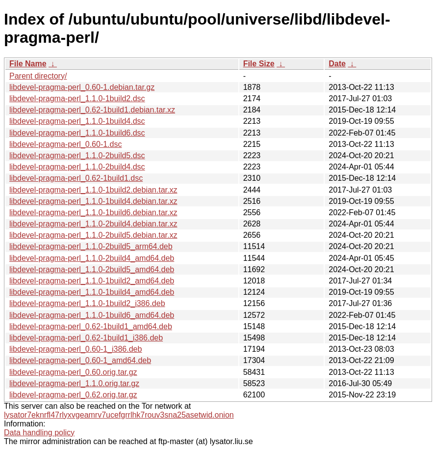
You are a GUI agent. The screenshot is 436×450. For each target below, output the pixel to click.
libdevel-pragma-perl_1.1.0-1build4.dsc (77, 121)
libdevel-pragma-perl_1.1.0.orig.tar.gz (74, 383)
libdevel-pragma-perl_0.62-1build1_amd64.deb (90, 326)
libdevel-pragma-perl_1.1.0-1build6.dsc (77, 133)
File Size (259, 63)
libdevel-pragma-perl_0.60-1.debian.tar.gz (81, 87)
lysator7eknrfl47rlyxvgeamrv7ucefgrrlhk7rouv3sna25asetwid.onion (119, 415)
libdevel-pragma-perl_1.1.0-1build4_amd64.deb (91, 292)
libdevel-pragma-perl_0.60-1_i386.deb (75, 349)
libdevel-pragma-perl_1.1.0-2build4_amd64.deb (91, 258)
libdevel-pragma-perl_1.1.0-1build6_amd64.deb (91, 315)
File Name (28, 63)
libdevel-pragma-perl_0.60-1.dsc (65, 144)
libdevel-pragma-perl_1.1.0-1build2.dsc (77, 98)
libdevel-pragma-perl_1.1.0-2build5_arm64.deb (91, 246)
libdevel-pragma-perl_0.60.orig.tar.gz (73, 372)
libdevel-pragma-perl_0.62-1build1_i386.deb (86, 338)
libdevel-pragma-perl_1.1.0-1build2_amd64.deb (91, 281)
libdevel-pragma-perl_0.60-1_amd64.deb (80, 360)
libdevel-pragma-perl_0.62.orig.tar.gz (73, 395)
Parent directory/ (38, 76)
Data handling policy (39, 432)
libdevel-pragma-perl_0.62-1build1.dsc (76, 178)
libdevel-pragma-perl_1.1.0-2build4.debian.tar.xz (93, 224)
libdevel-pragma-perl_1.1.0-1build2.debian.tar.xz (93, 190)
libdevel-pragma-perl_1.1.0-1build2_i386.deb (87, 303)
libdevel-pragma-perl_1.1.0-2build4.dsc (77, 167)
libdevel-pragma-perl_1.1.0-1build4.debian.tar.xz (93, 201)
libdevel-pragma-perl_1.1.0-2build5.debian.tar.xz (93, 235)
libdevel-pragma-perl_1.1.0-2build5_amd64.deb (91, 269)
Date (337, 63)
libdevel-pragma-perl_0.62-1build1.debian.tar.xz (92, 110)
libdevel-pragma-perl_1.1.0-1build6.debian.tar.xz (93, 212)
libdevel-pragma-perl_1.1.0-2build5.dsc (77, 155)
